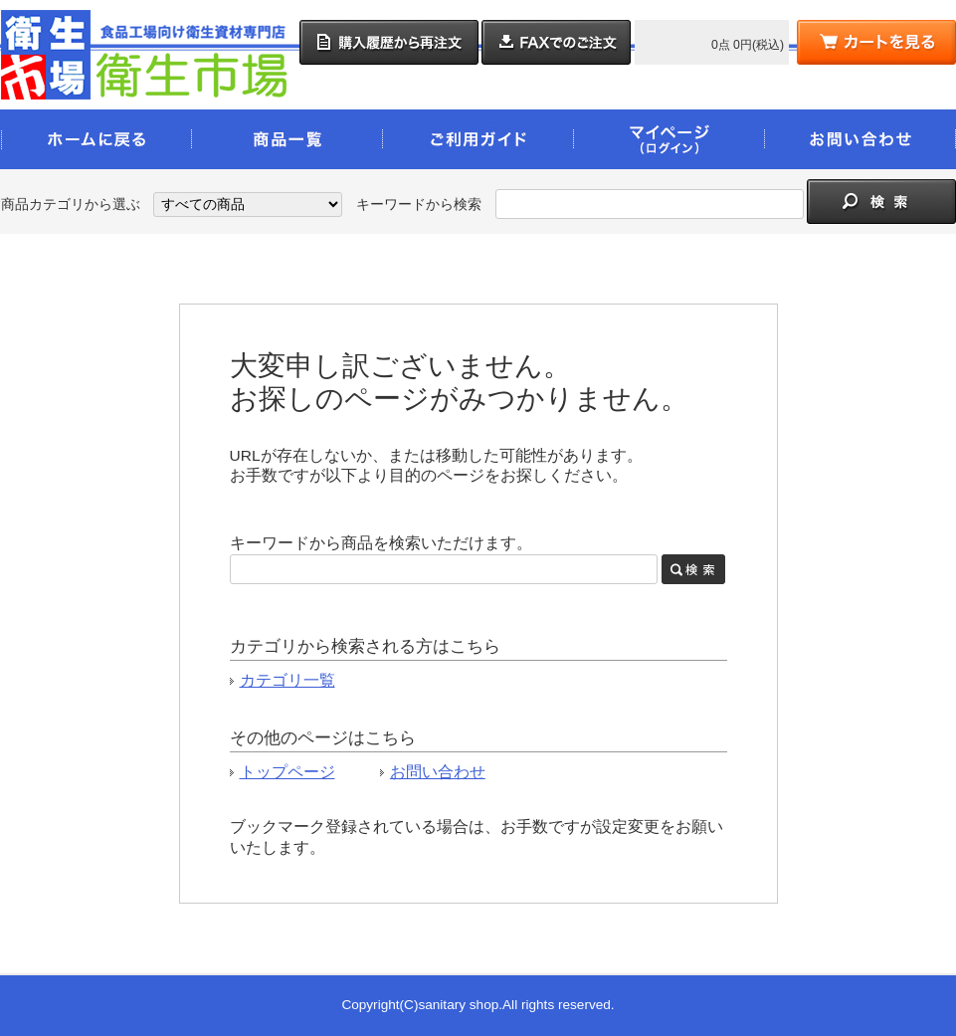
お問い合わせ (437, 771)
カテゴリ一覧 (287, 680)
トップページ (287, 771)
